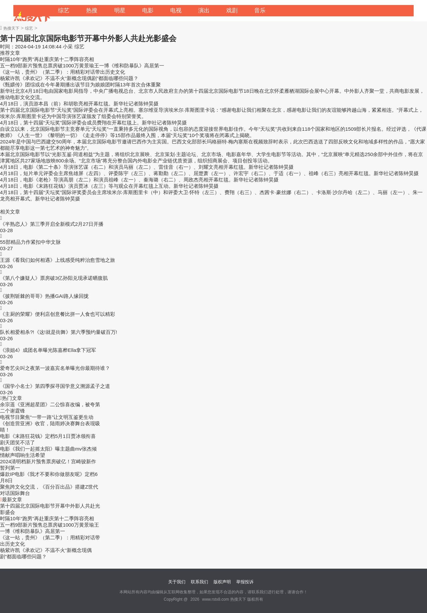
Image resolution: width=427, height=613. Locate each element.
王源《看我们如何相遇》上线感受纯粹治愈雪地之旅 (57, 260)
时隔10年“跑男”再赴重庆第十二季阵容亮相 (47, 59)
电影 (147, 10)
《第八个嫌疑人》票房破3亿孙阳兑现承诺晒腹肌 (54, 278)
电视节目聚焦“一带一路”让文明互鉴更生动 (46, 417)
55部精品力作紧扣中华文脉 (30, 242)
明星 (119, 10)
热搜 (91, 10)
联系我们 (199, 581)
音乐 (260, 10)
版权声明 (222, 581)
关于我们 (176, 581)
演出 (203, 10)
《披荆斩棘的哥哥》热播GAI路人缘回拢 (44, 296)
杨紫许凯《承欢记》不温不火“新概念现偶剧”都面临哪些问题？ (69, 78)
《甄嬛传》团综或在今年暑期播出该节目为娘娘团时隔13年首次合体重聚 (80, 84)
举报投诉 (245, 581)
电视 (175, 10)
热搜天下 (11, 28)
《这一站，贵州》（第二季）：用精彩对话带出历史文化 (62, 72)
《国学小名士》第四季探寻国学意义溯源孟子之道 (55, 386)
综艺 (63, 10)
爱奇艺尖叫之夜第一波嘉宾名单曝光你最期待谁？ (55, 368)
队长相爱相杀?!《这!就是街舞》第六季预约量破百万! (58, 332)
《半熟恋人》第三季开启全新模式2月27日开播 (51, 224)
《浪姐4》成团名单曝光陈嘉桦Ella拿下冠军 (48, 350)
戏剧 (232, 10)
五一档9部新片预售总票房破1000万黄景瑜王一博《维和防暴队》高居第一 (82, 65)
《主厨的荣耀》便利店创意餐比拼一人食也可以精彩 (57, 314)
